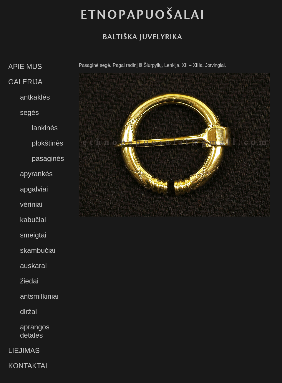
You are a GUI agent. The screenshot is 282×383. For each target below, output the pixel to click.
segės (29, 112)
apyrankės (36, 174)
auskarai (33, 266)
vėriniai (31, 204)
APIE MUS (25, 66)
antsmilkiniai (39, 296)
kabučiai (33, 220)
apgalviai (34, 189)
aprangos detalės (34, 331)
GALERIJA (25, 82)
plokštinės (47, 143)
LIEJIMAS (24, 350)
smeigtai (33, 235)
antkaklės (35, 97)
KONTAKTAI (27, 366)
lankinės (45, 128)
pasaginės (48, 158)
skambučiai (37, 250)
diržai (28, 312)
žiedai (29, 281)
